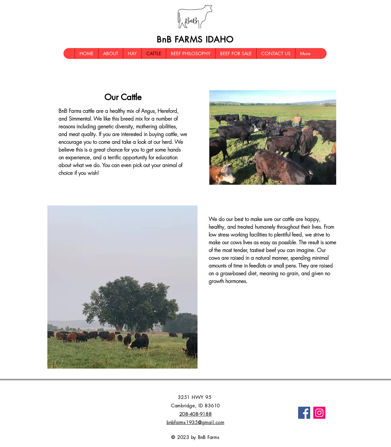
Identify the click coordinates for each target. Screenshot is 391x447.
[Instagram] (319, 413)
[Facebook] (304, 413)
